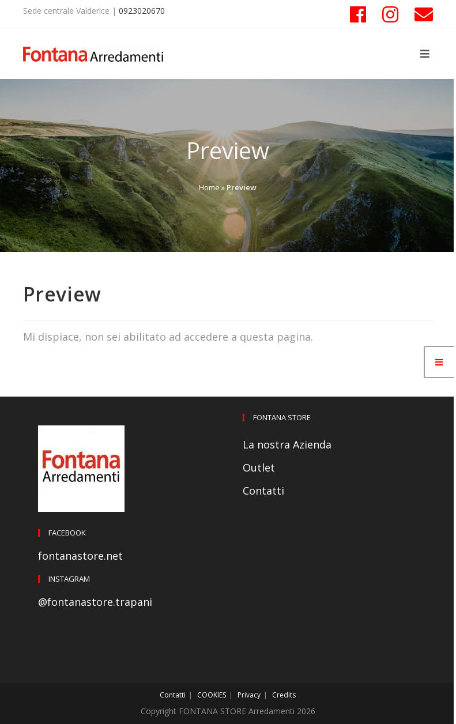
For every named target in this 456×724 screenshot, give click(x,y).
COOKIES (211, 695)
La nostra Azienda (287, 444)
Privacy (249, 695)
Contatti (263, 490)
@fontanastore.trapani (95, 602)
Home (209, 187)
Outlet (259, 467)
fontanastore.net (80, 556)
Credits (284, 695)
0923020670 (142, 10)
